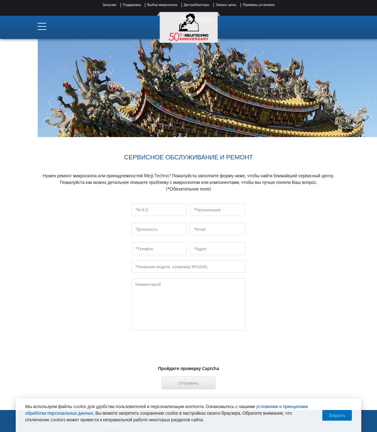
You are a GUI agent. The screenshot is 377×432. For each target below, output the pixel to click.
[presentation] (188, 353)
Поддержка (132, 5)
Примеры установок (259, 5)
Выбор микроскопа (162, 5)
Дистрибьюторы (197, 5)
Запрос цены (226, 5)
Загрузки (109, 5)
